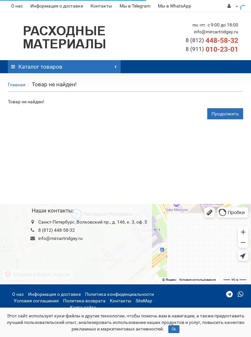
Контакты (101, 5)
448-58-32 (212, 40)
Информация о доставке (56, 5)
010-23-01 (212, 49)
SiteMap (144, 300)
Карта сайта (83, 307)
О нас (17, 5)
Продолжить (225, 113)
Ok (174, 329)
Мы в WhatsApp (174, 5)
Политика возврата (84, 300)
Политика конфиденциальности (119, 294)
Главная (16, 84)
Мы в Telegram (135, 5)
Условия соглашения (36, 300)
